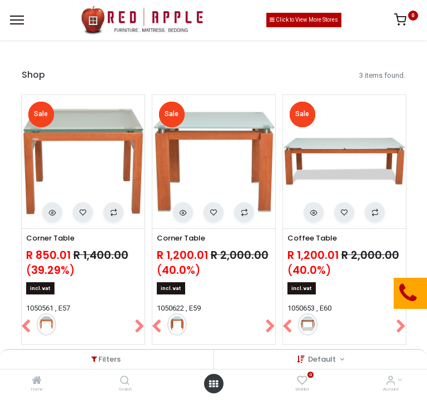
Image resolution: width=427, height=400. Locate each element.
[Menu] (17, 20)
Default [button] (322, 359)
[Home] (37, 381)
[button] (52, 212)
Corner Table (50, 238)
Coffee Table (312, 238)
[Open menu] (213, 384)
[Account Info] (390, 381)
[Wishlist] (302, 381)
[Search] (125, 381)
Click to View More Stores (304, 20)
